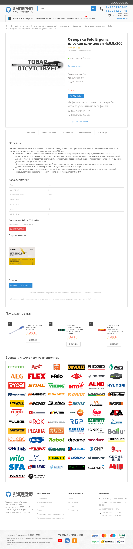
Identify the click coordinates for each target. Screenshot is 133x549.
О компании (42, 498)
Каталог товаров (23, 18)
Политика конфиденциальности (50, 514)
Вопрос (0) (102, 133)
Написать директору (119, 2)
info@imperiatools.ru (110, 509)
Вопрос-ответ (73, 510)
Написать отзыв (84, 50)
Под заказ (76, 96)
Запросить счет (75, 66)
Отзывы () (68, 133)
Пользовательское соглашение (50, 518)
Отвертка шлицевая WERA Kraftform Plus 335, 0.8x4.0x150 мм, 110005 (74, 329)
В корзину (33, 340)
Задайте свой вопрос (20, 285)
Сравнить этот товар (79, 121)
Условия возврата (44, 502)
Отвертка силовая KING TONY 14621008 (34, 327)
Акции (70, 498)
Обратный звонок (121, 19)
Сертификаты (85, 133)
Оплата (40, 510)
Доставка (40, 506)
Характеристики (49, 133)
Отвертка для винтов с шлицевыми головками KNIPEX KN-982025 (115, 329)
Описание (30, 133)
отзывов (72, 50)
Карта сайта (73, 502)
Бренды (71, 506)
